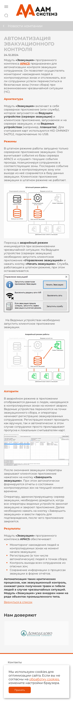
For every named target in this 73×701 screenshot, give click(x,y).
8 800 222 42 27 (65, 15)
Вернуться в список (18, 602)
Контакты (15, 662)
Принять (19, 689)
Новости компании (25, 26)
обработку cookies (44, 679)
